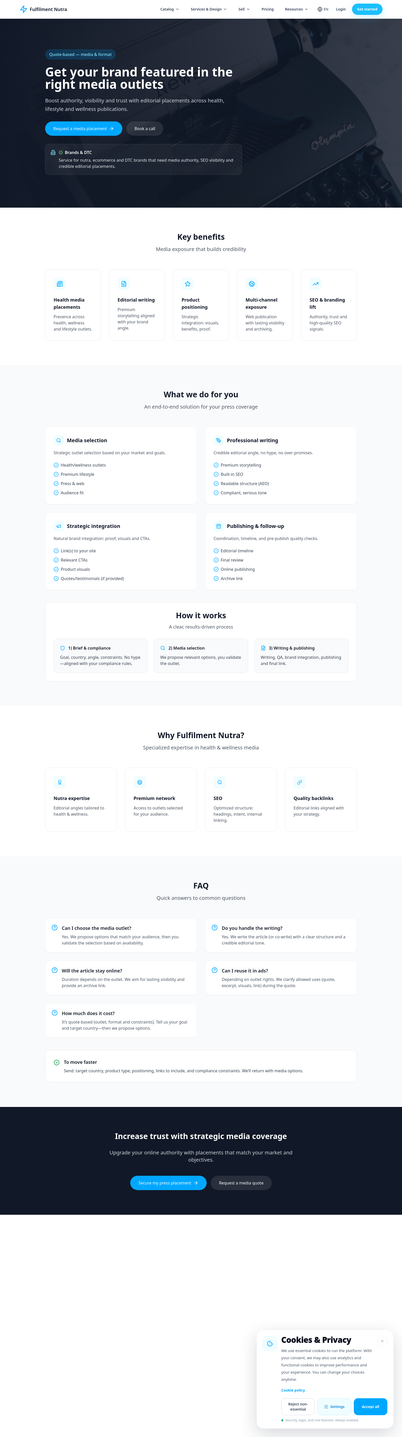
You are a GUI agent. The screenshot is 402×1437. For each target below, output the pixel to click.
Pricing (268, 9)
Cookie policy (293, 1390)
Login (341, 9)
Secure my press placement (168, 1183)
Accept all (370, 1406)
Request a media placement (83, 128)
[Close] (382, 1341)
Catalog (169, 9)
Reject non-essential (298, 1407)
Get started (367, 9)
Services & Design (209, 9)
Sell (244, 9)
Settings (334, 1406)
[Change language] (322, 9)
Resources (297, 9)
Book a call (145, 128)
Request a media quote (241, 1183)
